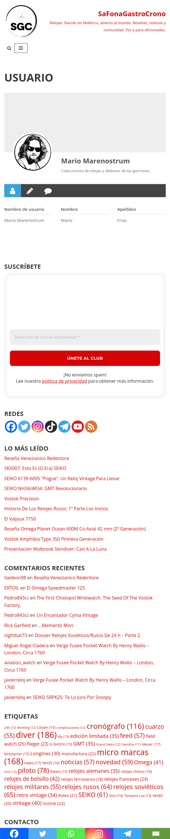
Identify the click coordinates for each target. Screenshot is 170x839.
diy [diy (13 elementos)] (63, 737)
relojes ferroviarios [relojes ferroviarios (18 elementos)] (82, 780)
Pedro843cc (16, 598)
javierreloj (14, 681)
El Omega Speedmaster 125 (56, 588)
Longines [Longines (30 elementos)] (45, 754)
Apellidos (126, 209)
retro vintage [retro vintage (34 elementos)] (36, 796)
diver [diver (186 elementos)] (36, 735)
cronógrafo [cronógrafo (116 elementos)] (115, 727)
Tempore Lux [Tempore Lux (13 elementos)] (138, 797)
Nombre (69, 209)
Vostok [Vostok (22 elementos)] (54, 804)
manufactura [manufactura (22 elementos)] (78, 754)
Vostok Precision (21, 499)
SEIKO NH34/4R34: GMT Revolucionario (45, 489)
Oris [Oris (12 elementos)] (10, 773)
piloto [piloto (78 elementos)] (33, 771)
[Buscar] (9, 48)
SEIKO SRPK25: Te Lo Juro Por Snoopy (72, 698)
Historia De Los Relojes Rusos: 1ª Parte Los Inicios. (57, 509)
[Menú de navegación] (21, 48)
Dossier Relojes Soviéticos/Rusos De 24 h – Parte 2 (88, 636)
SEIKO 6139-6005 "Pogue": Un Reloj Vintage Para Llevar (62, 479)
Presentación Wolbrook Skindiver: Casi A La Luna (55, 549)
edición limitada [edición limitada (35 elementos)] (94, 736)
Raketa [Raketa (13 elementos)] (59, 772)
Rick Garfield (17, 626)
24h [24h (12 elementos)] (10, 728)
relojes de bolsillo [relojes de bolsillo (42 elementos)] (32, 780)
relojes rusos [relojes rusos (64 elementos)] (87, 787)
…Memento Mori (56, 626)
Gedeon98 (15, 578)
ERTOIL (11, 588)
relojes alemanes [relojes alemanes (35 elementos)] (94, 772)
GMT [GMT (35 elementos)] (84, 744)
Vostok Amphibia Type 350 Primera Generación (54, 539)
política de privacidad (64, 381)
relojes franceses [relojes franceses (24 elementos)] (126, 780)
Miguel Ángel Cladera (26, 646)
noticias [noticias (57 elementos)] (77, 763)
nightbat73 (15, 636)
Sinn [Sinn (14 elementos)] (116, 797)
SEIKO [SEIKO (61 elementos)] (93, 796)
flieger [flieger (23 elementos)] (37, 745)
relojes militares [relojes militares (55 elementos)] (32, 788)
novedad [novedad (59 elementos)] (114, 763)
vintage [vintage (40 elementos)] (27, 804)
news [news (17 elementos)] (32, 764)
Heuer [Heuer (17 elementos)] (151, 745)
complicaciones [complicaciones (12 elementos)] (71, 728)
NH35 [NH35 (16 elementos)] (50, 764)
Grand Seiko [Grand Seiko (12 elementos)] (108, 745)
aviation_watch (20, 663)
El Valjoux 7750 (20, 519)
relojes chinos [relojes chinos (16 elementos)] (136, 772)
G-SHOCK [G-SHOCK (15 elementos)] (60, 745)
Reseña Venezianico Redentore (37, 458)
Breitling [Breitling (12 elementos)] (26, 728)
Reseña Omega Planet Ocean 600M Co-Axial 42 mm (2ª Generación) (75, 529)
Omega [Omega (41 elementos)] (148, 763)
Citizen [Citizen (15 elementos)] (46, 728)
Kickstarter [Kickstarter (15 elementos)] (16, 755)
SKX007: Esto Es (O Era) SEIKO (35, 468)
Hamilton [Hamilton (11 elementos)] (130, 746)
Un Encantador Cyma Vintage (67, 616)
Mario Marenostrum (95, 160)
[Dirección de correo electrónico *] (85, 337)
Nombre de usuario (24, 209)
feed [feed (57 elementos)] (132, 736)
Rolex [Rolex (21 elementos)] (67, 797)
